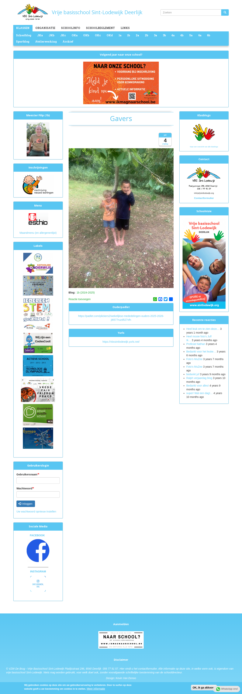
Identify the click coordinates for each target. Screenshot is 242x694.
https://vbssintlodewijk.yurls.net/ (121, 341)
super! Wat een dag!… (199, 393)
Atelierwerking (46, 41)
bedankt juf (193, 374)
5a (190, 35)
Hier (122, 668)
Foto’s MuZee (194, 359)
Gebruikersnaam (26, 474)
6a (199, 35)
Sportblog (22, 41)
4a (173, 35)
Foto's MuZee (194, 366)
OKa (75, 35)
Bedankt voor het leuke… (201, 351)
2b (146, 35)
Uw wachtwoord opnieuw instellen (36, 511)
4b (181, 35)
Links (125, 28)
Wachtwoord (24, 488)
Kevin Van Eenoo (126, 678)
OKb (86, 35)
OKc (98, 35)
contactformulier (147, 668)
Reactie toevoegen (80, 299)
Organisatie (45, 28)
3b (164, 35)
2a (137, 35)
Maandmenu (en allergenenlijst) (38, 232)
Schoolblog (23, 35)
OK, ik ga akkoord (204, 687)
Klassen (22, 28)
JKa (40, 35)
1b (128, 35)
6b (208, 35)
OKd (110, 35)
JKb (51, 35)
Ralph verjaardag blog (199, 378)
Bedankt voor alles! (198, 385)
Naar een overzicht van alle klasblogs (204, 147)
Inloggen (25, 503)
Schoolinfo (70, 28)
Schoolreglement (100, 28)
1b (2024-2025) (86, 292)
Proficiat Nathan (195, 343)
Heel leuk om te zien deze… (203, 328)
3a (155, 35)
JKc (63, 35)
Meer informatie (96, 688)
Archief (68, 41)
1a (120, 35)
